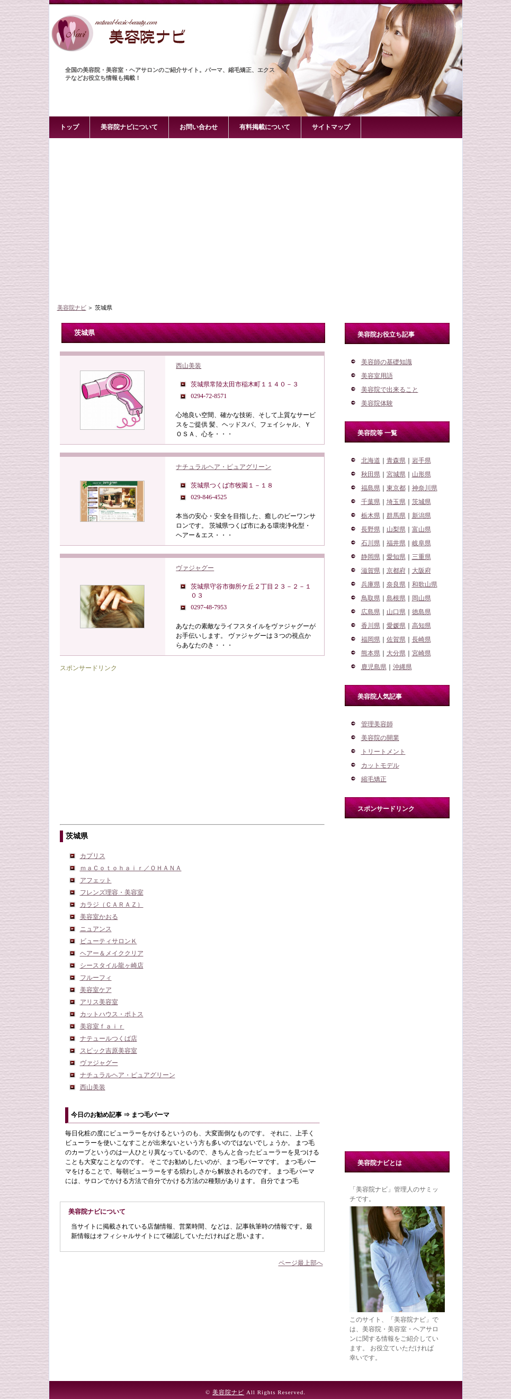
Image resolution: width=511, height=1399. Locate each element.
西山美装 (188, 365)
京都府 (396, 570)
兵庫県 (370, 584)
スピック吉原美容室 (108, 1050)
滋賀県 (370, 570)
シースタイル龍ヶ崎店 (112, 965)
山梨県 (396, 529)
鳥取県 (370, 598)
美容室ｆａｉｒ (102, 1026)
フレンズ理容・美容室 (112, 892)
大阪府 (421, 570)
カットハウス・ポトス (112, 1014)
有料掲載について (264, 127)
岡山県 (421, 598)
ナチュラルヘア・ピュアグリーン (223, 467)
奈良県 (396, 584)
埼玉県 (396, 502)
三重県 (421, 557)
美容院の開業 (380, 738)
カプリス (92, 856)
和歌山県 (424, 584)
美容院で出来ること (389, 389)
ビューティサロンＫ (108, 941)
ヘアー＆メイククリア (112, 953)
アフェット (96, 880)
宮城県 (396, 474)
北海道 (370, 460)
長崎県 (421, 639)
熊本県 (370, 653)
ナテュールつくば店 (108, 1038)
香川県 (370, 625)
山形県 (421, 474)
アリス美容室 (99, 1002)
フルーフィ (96, 977)
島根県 (396, 598)
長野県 (370, 529)
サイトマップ (331, 127)
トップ (69, 127)
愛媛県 (396, 625)
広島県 (370, 612)
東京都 (396, 488)
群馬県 (396, 515)
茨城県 (421, 502)
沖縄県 (402, 667)
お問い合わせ (199, 127)
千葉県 (370, 502)
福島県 (370, 488)
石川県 (370, 543)
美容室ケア (96, 990)
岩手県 (421, 460)
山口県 (396, 612)
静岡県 (370, 557)
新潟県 (421, 515)
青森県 (396, 460)
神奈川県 (424, 488)
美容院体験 (377, 403)
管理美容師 (377, 724)
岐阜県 (421, 543)
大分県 (396, 653)
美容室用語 (377, 376)
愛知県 (396, 557)
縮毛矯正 (374, 779)
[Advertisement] (255, 222)
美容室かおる (99, 916)
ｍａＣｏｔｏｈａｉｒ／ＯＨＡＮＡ (131, 868)
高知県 (421, 625)
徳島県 (421, 612)
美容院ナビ (71, 307)
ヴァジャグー (195, 568)
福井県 (396, 543)
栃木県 (370, 515)
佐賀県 (396, 639)
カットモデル (380, 765)
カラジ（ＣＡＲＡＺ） (112, 904)
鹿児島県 (374, 667)
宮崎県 (421, 653)
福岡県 (370, 639)
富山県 (421, 529)
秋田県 (370, 474)
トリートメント (383, 751)
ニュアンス (96, 929)
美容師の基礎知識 (386, 362)
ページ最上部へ (301, 1263)
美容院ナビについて (129, 127)
